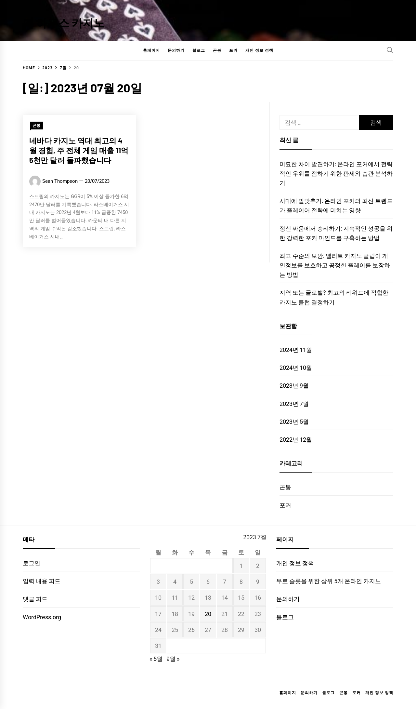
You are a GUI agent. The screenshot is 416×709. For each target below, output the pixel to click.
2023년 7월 (294, 403)
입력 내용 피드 (41, 581)
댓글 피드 (35, 598)
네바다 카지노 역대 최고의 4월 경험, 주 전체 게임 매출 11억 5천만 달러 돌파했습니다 (78, 151)
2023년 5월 (294, 421)
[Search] (390, 50)
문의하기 (176, 50)
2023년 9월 (294, 385)
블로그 (198, 50)
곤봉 (217, 50)
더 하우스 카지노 (64, 22)
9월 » (172, 658)
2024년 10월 (296, 367)
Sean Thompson (60, 182)
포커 (233, 50)
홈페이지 (151, 50)
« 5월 (156, 658)
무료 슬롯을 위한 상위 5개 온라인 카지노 (328, 581)
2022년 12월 (296, 439)
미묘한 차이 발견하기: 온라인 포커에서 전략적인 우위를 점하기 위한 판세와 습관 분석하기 (336, 173)
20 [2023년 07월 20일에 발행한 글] (208, 613)
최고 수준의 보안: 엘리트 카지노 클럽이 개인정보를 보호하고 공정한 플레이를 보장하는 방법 (335, 265)
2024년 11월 (296, 349)
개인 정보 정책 (259, 50)
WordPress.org (42, 617)
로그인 (31, 563)
